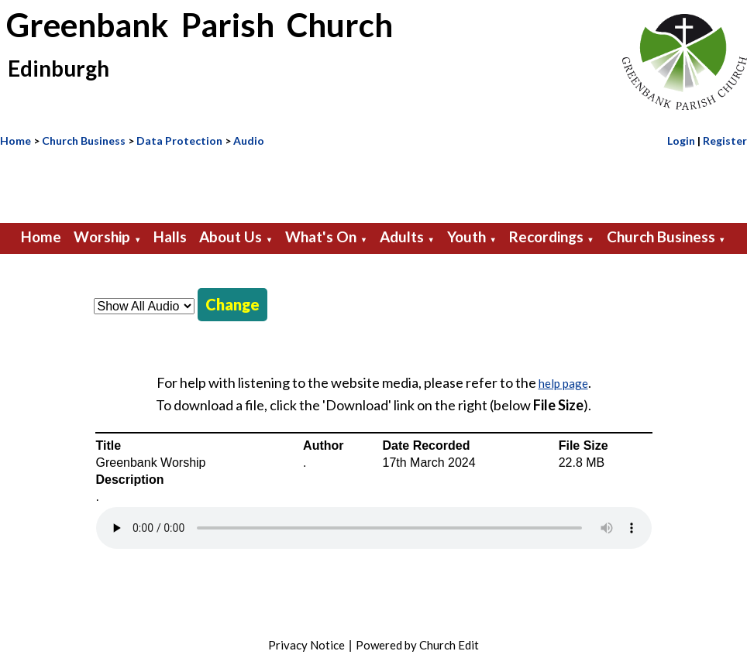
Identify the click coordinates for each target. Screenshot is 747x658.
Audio (248, 140)
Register (725, 140)
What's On (320, 236)
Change (232, 304)
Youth (466, 236)
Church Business (84, 140)
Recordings (546, 236)
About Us (230, 236)
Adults (402, 236)
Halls (170, 236)
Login (681, 140)
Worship (102, 236)
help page (563, 383)
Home (15, 140)
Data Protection (179, 140)
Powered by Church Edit (417, 645)
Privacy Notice (306, 645)
